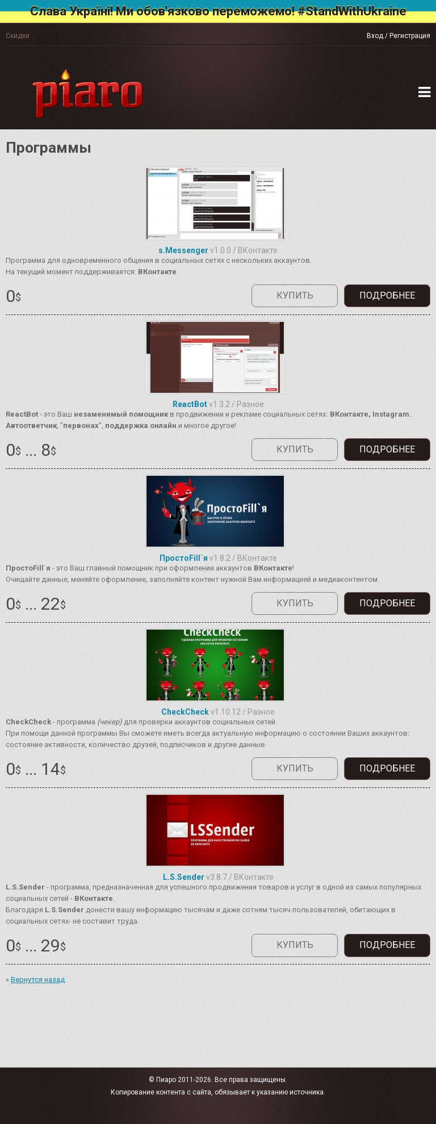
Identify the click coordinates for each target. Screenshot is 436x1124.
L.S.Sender (183, 877)
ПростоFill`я (184, 558)
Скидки (18, 36)
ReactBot (190, 404)
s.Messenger (183, 250)
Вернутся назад (38, 979)
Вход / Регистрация (398, 36)
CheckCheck (185, 711)
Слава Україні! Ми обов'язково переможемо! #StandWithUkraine (218, 11)
